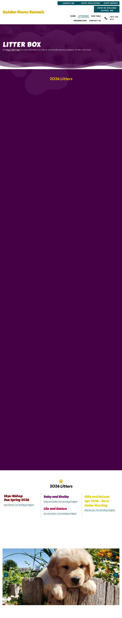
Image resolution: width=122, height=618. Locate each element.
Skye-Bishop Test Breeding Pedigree (19, 495)
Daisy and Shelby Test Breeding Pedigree (60, 492)
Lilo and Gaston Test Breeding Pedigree (60, 504)
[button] (68, 3)
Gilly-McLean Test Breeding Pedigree (99, 500)
